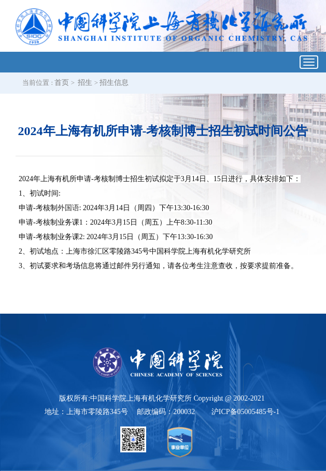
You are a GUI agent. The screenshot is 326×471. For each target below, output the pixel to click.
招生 (85, 82)
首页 (61, 82)
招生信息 (114, 82)
